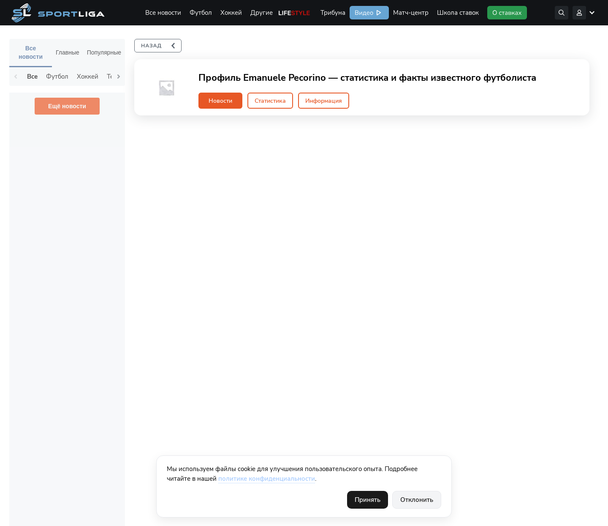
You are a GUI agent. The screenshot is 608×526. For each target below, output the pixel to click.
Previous (15, 76)
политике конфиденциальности (266, 478)
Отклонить (416, 500)
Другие (261, 12)
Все (32, 76)
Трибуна (332, 12)
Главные (67, 52)
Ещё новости (67, 106)
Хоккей (231, 12)
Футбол (201, 12)
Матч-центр (411, 12)
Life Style (294, 12)
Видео (363, 12)
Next (118, 76)
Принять (367, 500)
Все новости (163, 12)
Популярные (104, 52)
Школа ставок (458, 12)
